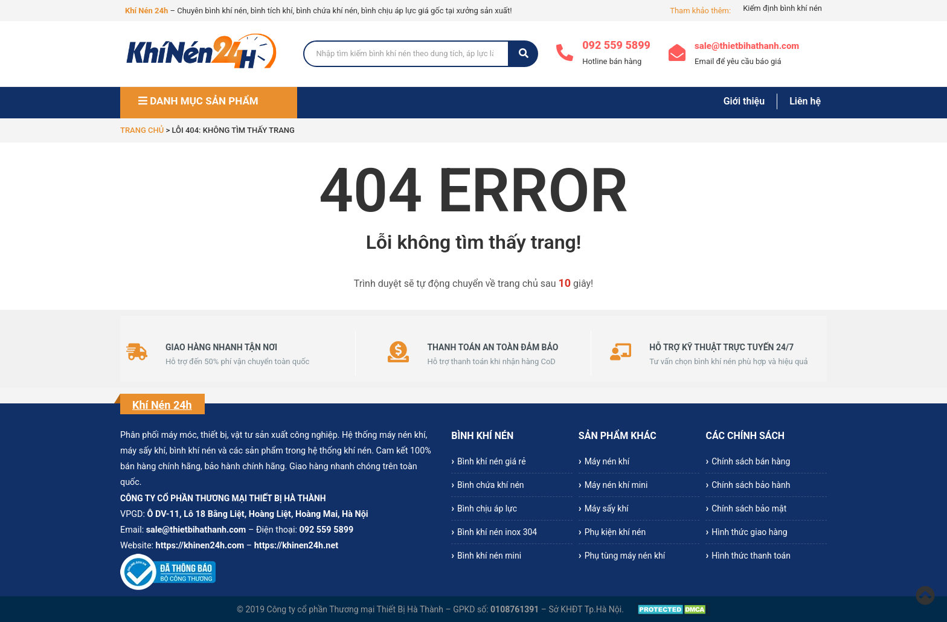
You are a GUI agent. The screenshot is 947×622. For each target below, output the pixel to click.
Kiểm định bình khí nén (782, 8)
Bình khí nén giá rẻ (491, 461)
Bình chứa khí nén (490, 485)
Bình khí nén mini (489, 555)
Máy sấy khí (607, 508)
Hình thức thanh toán (751, 555)
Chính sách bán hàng (750, 461)
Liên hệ (805, 101)
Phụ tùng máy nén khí (625, 555)
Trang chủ (142, 130)
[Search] (406, 53)
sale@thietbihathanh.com (747, 45)
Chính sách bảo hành (750, 485)
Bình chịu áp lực (487, 508)
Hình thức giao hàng (749, 532)
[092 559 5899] (564, 54)
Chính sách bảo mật (748, 508)
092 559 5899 (616, 45)
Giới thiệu (744, 101)
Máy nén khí (607, 461)
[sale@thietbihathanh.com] (677, 54)
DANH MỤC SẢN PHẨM (198, 101)
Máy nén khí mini (616, 485)
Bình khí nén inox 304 (497, 532)
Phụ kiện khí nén (615, 532)
